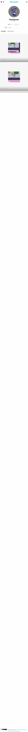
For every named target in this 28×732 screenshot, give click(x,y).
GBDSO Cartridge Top (7, 491)
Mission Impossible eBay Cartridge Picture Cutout (11, 203)
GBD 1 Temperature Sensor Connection (11, 289)
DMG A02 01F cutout (6, 145)
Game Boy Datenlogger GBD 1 (10, 233)
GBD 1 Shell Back (5, 405)
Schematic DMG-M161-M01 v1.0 (9, 607)
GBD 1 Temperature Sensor (8, 347)
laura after (3, 59)
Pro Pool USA (4, 116)
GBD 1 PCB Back (5, 261)
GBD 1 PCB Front (5, 376)
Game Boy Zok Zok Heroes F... (10, 724)
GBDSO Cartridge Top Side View (9, 520)
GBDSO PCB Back (6, 434)
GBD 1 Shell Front (5, 232)
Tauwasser (14, 19)
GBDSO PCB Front (6, 549)
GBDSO (5, 435)
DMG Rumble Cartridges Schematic (10, 664)
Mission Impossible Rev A (8, 147)
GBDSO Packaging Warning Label (10, 462)
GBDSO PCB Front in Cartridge (9, 578)
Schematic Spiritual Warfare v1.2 (9, 635)
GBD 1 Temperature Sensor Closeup (10, 318)
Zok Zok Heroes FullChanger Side (10, 722)
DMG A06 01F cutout (6, 174)
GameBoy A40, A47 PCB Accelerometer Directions (11, 693)
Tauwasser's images (7, 608)
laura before (4, 88)
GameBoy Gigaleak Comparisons (10, 60)
